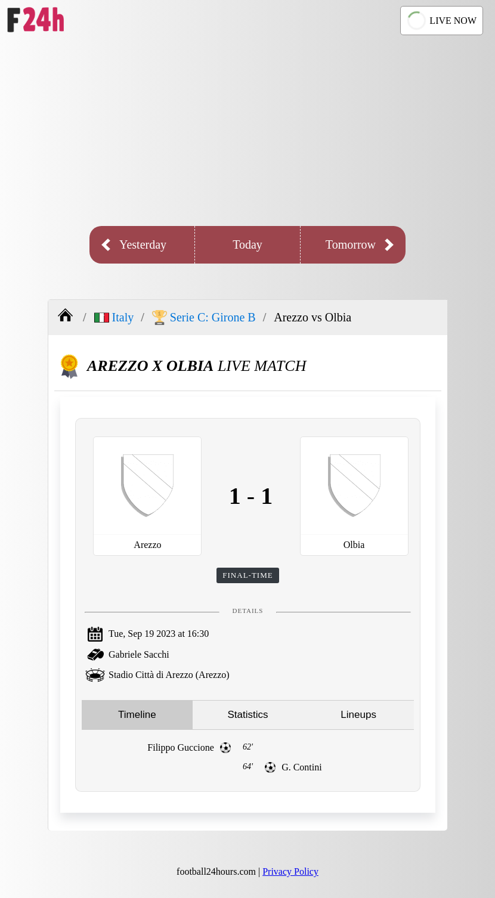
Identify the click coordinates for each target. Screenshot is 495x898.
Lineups (358, 714)
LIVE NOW (440, 21)
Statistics (247, 714)
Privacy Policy (290, 871)
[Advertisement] (247, 130)
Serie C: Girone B (204, 317)
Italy (114, 317)
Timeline (137, 714)
